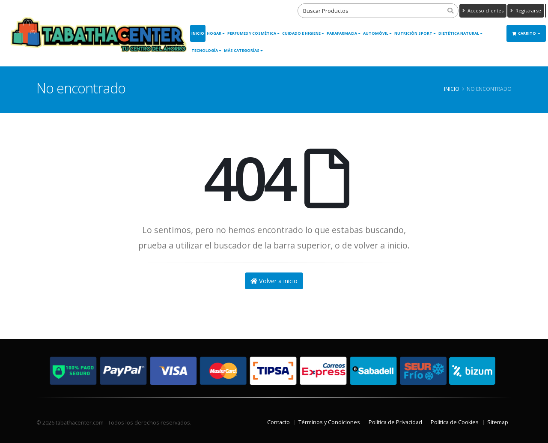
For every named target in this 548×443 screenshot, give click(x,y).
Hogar (214, 33)
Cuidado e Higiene (301, 33)
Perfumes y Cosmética (251, 33)
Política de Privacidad (395, 422)
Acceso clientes (482, 10)
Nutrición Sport (413, 33)
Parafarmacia (342, 33)
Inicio (197, 33)
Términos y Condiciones (329, 422)
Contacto (278, 422)
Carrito (524, 33)
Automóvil (375, 33)
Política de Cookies (455, 422)
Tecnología (204, 50)
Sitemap (497, 422)
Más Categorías (241, 50)
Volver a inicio (274, 281)
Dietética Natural (458, 33)
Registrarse (525, 10)
